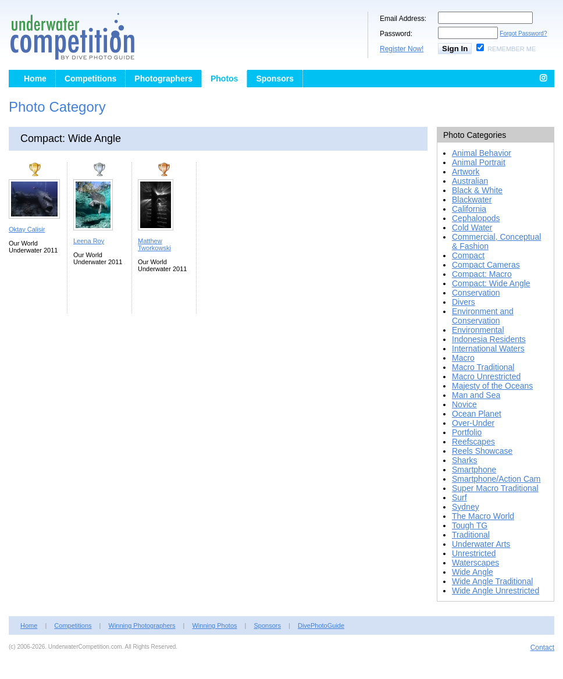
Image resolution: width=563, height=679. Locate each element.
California (469, 209)
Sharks (465, 460)
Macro (463, 357)
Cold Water (472, 227)
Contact (542, 648)
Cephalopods (476, 218)
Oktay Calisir (27, 229)
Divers (463, 302)
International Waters (488, 348)
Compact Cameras (486, 264)
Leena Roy (88, 240)
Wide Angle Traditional (492, 581)
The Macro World (483, 516)
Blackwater (471, 199)
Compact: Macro (482, 274)
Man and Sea (476, 395)
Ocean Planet (476, 413)
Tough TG (469, 525)
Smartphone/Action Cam (496, 479)
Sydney (465, 506)
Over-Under (473, 423)
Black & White (477, 190)
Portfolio (467, 432)
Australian (470, 181)
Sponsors (275, 78)
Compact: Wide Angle (491, 283)
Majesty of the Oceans (492, 385)
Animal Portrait (478, 162)
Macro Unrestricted (486, 376)
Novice (464, 404)
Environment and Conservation (483, 316)
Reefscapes (473, 441)
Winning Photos (214, 625)
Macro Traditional (483, 367)
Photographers (163, 78)
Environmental (478, 330)
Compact (468, 255)
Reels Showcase (482, 451)
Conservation (476, 292)
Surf (459, 497)
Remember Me (511, 48)
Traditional (471, 534)
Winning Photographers (142, 625)
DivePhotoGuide (321, 625)
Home (35, 78)
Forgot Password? (523, 33)
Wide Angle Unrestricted (495, 590)
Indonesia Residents (489, 339)
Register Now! (401, 49)
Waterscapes (475, 562)
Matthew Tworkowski (154, 244)
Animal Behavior (481, 153)
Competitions (90, 78)
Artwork (465, 171)
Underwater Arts (481, 544)
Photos (224, 78)
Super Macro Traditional (495, 488)
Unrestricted (474, 553)
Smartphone (474, 469)
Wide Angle (472, 572)
